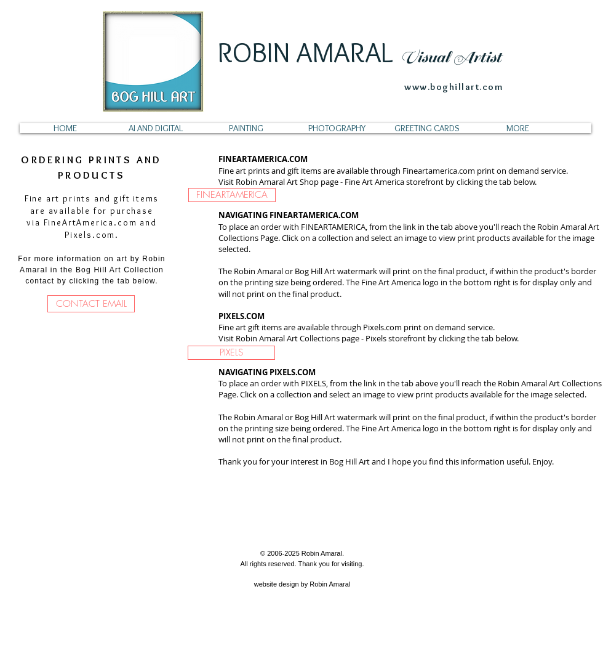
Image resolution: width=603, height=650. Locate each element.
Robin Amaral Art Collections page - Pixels (311, 338)
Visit (227, 181)
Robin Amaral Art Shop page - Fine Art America (320, 181)
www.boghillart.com (453, 86)
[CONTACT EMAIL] (91, 303)
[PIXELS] (231, 353)
